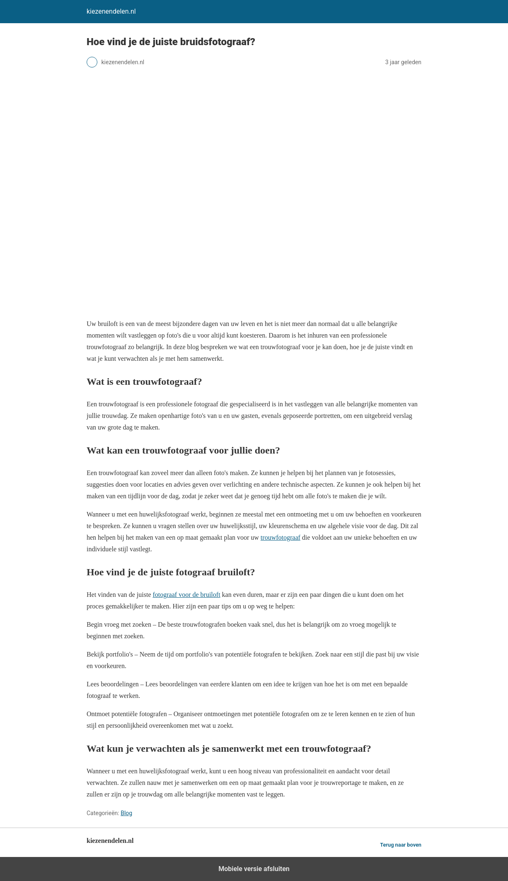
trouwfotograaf (280, 537)
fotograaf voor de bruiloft (186, 594)
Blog (126, 813)
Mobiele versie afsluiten (253, 869)
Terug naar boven (400, 845)
